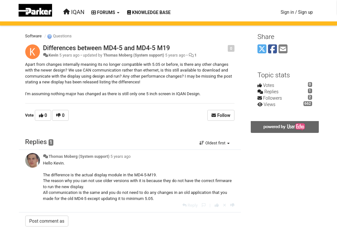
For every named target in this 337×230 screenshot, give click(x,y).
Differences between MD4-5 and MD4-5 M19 (106, 48)
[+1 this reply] (217, 205)
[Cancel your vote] (224, 205)
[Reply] (190, 205)
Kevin (53, 55)
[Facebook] (272, 49)
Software (33, 36)
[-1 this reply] (232, 205)
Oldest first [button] (214, 143)
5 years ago (121, 156)
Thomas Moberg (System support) (133, 55)
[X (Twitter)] (261, 49)
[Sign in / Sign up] (296, 12)
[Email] (283, 49)
